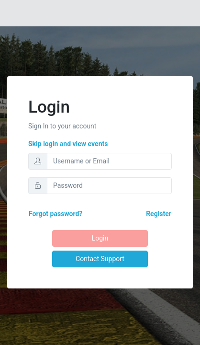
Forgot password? (55, 214)
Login (100, 238)
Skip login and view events (68, 144)
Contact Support (100, 259)
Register (158, 214)
